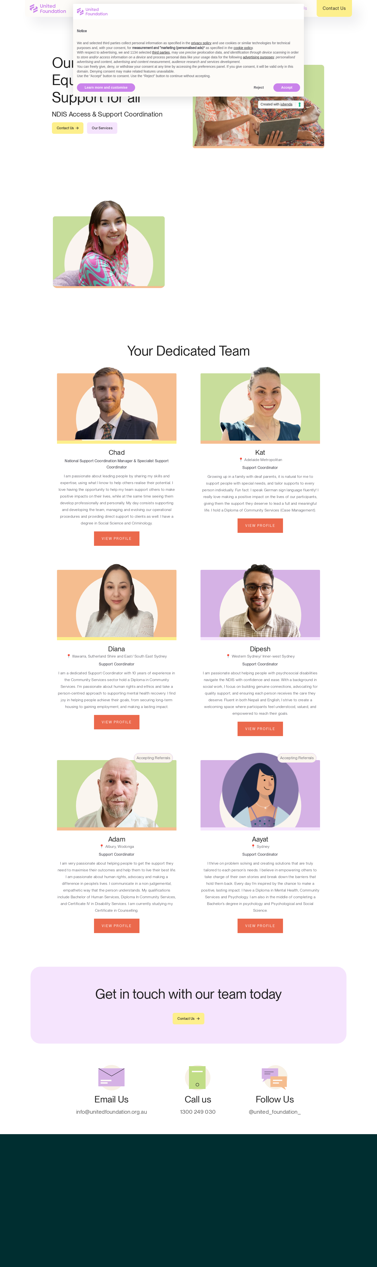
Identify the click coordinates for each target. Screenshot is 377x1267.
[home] (48, 8)
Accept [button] (286, 87)
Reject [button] (259, 87)
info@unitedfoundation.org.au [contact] (111, 1112)
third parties (161, 52)
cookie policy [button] (242, 48)
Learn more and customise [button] (106, 87)
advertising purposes (258, 57)
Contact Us (334, 8)
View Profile (117, 539)
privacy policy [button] (201, 43)
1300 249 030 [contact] (198, 1112)
